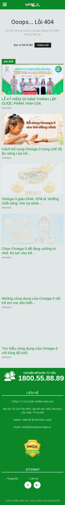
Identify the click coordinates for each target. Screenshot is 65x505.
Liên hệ (34, 478)
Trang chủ (12, 478)
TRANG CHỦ (43, 45)
